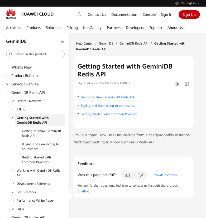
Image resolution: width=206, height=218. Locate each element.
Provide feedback (165, 175)
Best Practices (26, 192)
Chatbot (83, 191)
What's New (21, 67)
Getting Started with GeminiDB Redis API (33, 120)
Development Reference (33, 184)
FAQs (20, 209)
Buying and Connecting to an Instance (40, 146)
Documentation (124, 14)
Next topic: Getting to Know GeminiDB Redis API (113, 142)
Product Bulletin (24, 76)
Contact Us (97, 14)
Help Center (84, 43)
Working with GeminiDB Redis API (38, 173)
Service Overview (25, 84)
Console (149, 14)
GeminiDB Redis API (28, 92)
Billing (21, 109)
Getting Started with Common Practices (36, 160)
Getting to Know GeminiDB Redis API (41, 133)
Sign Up (189, 14)
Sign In (166, 14)
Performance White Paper (35, 200)
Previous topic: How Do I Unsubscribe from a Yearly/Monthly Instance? (132, 135)
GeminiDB (106, 43)
